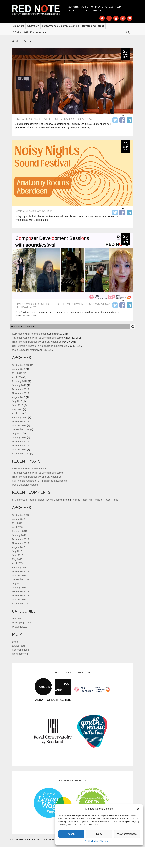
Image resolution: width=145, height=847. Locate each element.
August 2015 (18, 397)
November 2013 (20, 445)
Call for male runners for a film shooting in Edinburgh (39, 345)
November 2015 (20, 393)
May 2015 (17, 409)
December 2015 (20, 389)
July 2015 (17, 401)
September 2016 (21, 365)
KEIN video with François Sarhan (29, 333)
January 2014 (19, 437)
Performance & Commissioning (60, 25)
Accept (71, 833)
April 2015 (17, 413)
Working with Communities (29, 32)
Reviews (109, 7)
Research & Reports (77, 7)
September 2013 (21, 453)
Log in (15, 641)
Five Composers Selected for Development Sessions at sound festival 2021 (65, 305)
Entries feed (18, 645)
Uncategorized (19, 626)
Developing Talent (93, 25)
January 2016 (19, 385)
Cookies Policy (91, 841)
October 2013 (19, 449)
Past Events (96, 7)
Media (118, 7)
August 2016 (18, 369)
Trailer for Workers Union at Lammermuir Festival (37, 337)
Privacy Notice (105, 841)
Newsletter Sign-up (77, 10)
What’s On (33, 25)
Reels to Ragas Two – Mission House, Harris (94, 499)
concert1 (16, 618)
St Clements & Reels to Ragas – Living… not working (40, 499)
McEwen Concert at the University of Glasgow (54, 119)
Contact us (95, 10)
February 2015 (19, 417)
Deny (99, 833)
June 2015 (17, 405)
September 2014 (21, 429)
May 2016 (17, 373)
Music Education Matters (25, 350)
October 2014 (19, 425)
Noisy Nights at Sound (33, 211)
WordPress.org (20, 653)
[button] (138, 808)
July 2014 (17, 433)
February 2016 (19, 381)
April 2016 (17, 377)
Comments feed (20, 649)
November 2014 (20, 421)
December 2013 (20, 441)
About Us (18, 25)
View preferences (127, 833)
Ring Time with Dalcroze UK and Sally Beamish (36, 341)
